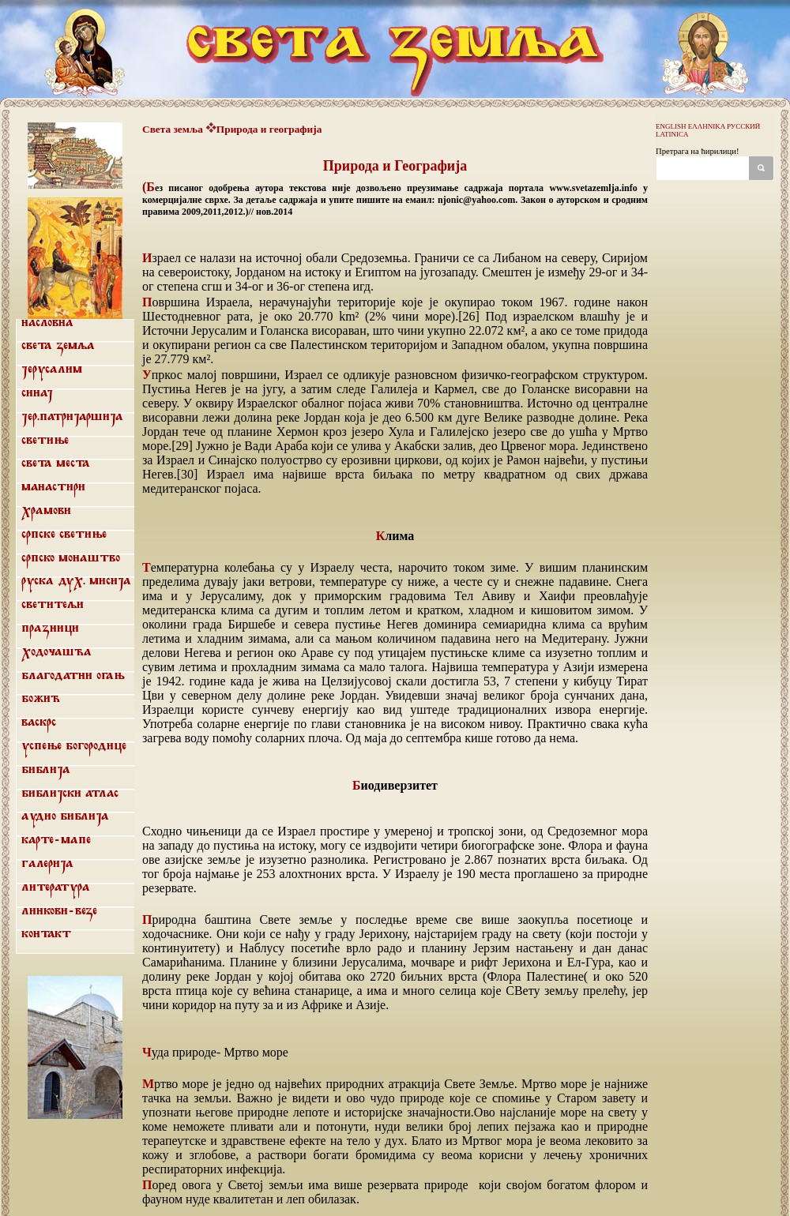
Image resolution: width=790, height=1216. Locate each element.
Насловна (47, 323)
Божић (40, 699)
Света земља (58, 346)
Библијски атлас (69, 793)
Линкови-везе (59, 911)
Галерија (47, 864)
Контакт (46, 934)
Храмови (46, 511)
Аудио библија (65, 816)
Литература (55, 887)
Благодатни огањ (73, 676)
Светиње (45, 440)
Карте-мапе (56, 840)
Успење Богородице (73, 746)
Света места (55, 463)
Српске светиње (64, 534)
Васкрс (38, 722)
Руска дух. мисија (76, 581)
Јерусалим (51, 369)
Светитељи (52, 605)
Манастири (53, 487)
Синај (36, 393)
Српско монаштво (70, 558)
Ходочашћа (56, 652)
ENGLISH (671, 126)
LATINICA (672, 134)
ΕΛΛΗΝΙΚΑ (706, 126)
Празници (50, 628)
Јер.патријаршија (72, 417)
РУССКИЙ (743, 126)
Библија (45, 770)
